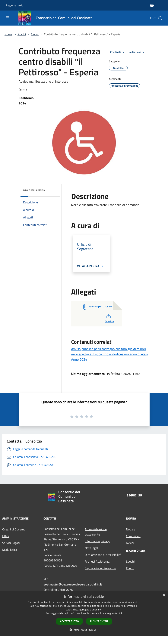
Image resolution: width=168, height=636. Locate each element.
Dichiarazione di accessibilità (103, 554)
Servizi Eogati (11, 543)
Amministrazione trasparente (96, 532)
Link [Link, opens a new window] (120, 613)
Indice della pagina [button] (34, 190)
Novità (21, 34)
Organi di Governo (13, 529)
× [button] (163, 595)
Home (8, 34)
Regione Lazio (14, 5)
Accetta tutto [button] (69, 621)
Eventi (130, 568)
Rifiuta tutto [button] (99, 621)
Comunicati (133, 536)
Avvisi (35, 34)
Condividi (118, 52)
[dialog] (84, 613)
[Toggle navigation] (7, 17)
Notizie (130, 529)
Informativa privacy (97, 541)
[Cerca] (160, 18)
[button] (84, 629)
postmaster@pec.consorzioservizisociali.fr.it (72, 584)
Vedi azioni (137, 52)
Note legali (92, 548)
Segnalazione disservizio (100, 568)
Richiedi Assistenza (97, 561)
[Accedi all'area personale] (152, 5)
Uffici (5, 536)
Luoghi (130, 561)
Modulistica (9, 549)
